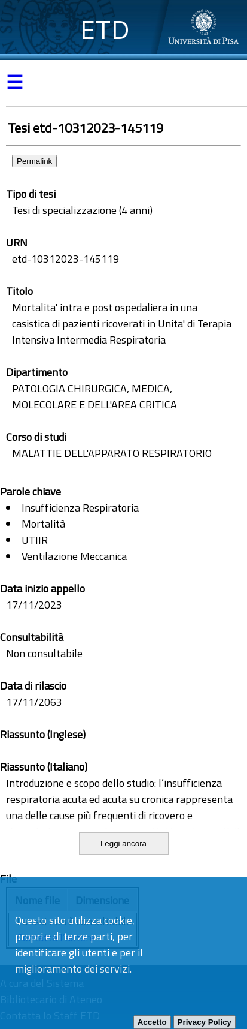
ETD (105, 29)
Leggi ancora (123, 843)
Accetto (152, 1022)
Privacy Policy (204, 1022)
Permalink (34, 161)
